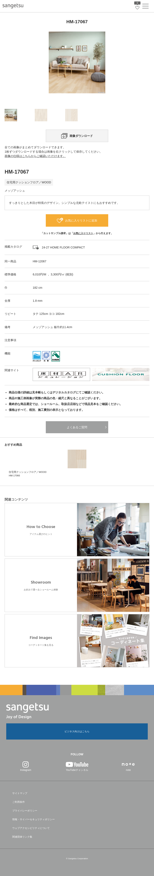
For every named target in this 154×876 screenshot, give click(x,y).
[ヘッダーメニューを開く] (145, 7)
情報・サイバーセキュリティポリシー (33, 819)
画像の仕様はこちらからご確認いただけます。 (35, 156)
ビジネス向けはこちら (77, 731)
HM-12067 (39, 261)
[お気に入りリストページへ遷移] (137, 7)
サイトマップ (19, 793)
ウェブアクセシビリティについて (31, 828)
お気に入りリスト (83, 233)
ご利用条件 (18, 802)
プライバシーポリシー (24, 810)
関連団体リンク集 (22, 836)
